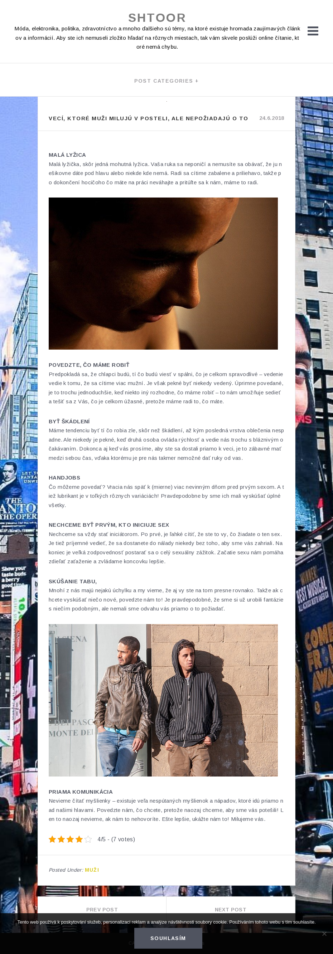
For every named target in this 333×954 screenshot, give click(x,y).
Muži (92, 870)
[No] (324, 933)
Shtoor (157, 17)
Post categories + (166, 81)
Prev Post (102, 909)
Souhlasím (168, 938)
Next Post (231, 909)
